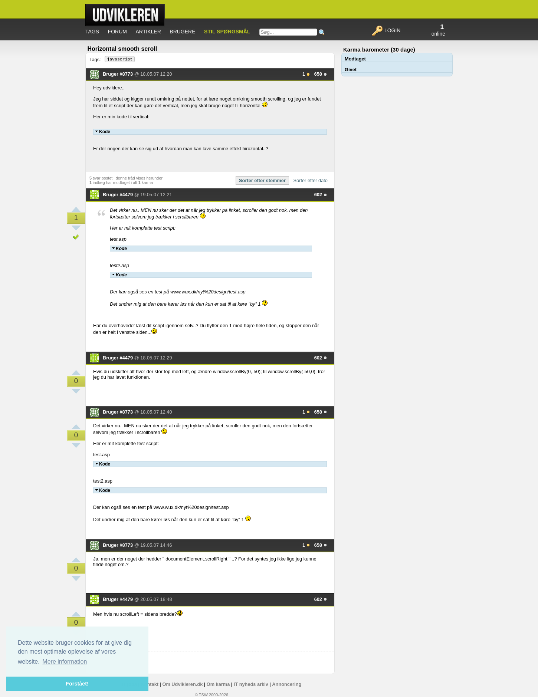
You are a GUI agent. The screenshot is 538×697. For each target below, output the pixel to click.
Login (385, 30)
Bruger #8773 (118, 74)
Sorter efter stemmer (262, 180)
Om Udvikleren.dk (182, 684)
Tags (92, 31)
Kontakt (149, 684)
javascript (119, 59)
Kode (102, 131)
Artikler (148, 31)
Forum (117, 31)
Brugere (182, 31)
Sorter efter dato (310, 180)
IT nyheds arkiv (251, 684)
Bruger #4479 (118, 194)
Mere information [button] (64, 661)
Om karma (218, 684)
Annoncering (286, 684)
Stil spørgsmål (227, 31)
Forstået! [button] (77, 684)
